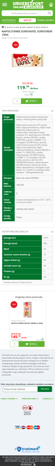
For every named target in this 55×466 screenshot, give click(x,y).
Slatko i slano (13, 27)
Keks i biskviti (28, 27)
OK (34, 465)
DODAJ (33, 101)
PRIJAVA (45, 389)
